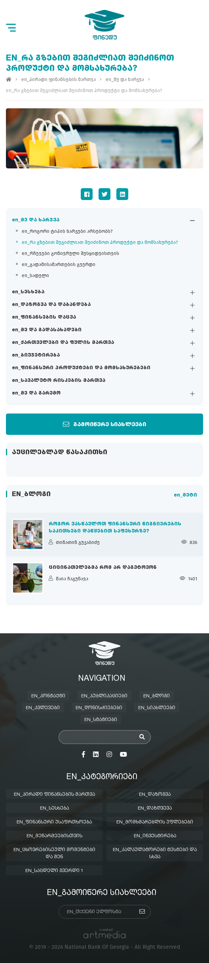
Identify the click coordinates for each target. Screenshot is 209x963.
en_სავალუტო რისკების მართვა (58, 380)
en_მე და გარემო (36, 393)
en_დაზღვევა (155, 808)
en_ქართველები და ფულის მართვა (63, 342)
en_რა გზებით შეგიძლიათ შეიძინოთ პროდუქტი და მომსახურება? (100, 242)
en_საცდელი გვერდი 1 (54, 871)
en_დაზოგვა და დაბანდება (51, 304)
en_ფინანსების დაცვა (44, 317)
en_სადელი (35, 275)
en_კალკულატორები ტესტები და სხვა (155, 853)
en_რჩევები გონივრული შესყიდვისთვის (70, 253)
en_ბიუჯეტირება (36, 355)
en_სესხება (28, 292)
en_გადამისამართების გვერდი (58, 264)
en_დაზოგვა (155, 794)
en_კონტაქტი (48, 696)
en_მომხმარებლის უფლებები (154, 822)
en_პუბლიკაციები (104, 696)
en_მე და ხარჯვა (35, 220)
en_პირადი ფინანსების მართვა (58, 79)
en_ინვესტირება (155, 836)
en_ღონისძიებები (99, 708)
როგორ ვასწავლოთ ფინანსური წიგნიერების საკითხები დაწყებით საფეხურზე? (115, 528)
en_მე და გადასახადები (47, 330)
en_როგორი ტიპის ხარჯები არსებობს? (67, 231)
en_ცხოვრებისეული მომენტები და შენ (54, 853)
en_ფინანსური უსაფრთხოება (54, 822)
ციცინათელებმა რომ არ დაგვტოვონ (103, 567)
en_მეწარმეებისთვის (54, 836)
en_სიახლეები (156, 708)
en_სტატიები (100, 720)
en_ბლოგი (156, 696)
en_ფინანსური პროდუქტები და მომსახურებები (81, 368)
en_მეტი (185, 495)
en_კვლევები (43, 708)
